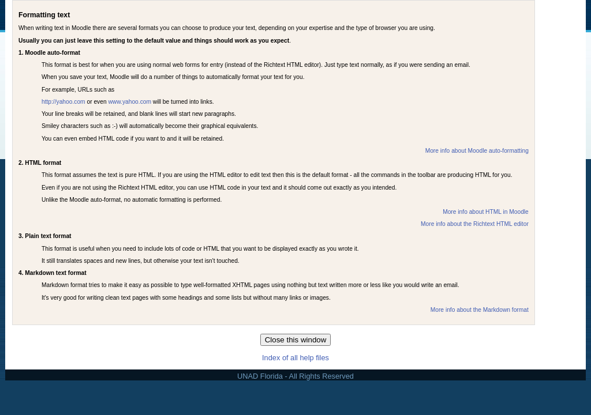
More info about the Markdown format (480, 310)
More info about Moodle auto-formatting (477, 151)
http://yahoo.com (63, 102)
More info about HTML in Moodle (486, 212)
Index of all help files (295, 357)
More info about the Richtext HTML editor (475, 224)
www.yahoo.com (129, 102)
